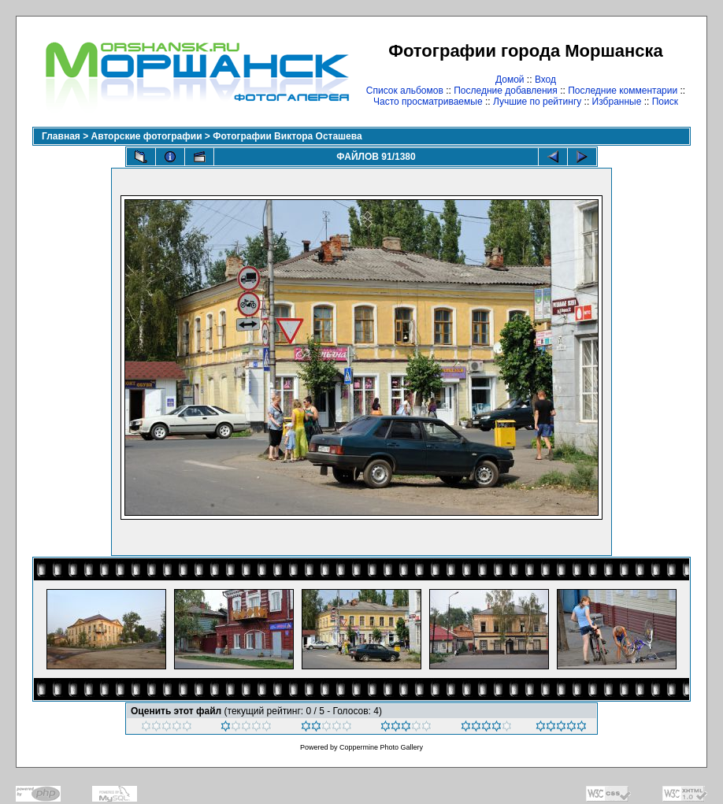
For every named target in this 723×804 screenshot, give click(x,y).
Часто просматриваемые (428, 101)
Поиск (665, 101)
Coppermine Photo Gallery (381, 747)
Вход (545, 79)
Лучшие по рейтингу (537, 101)
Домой (510, 79)
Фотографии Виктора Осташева (287, 136)
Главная (61, 136)
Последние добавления (506, 90)
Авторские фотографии (146, 136)
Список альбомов (404, 90)
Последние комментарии (622, 90)
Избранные (617, 101)
